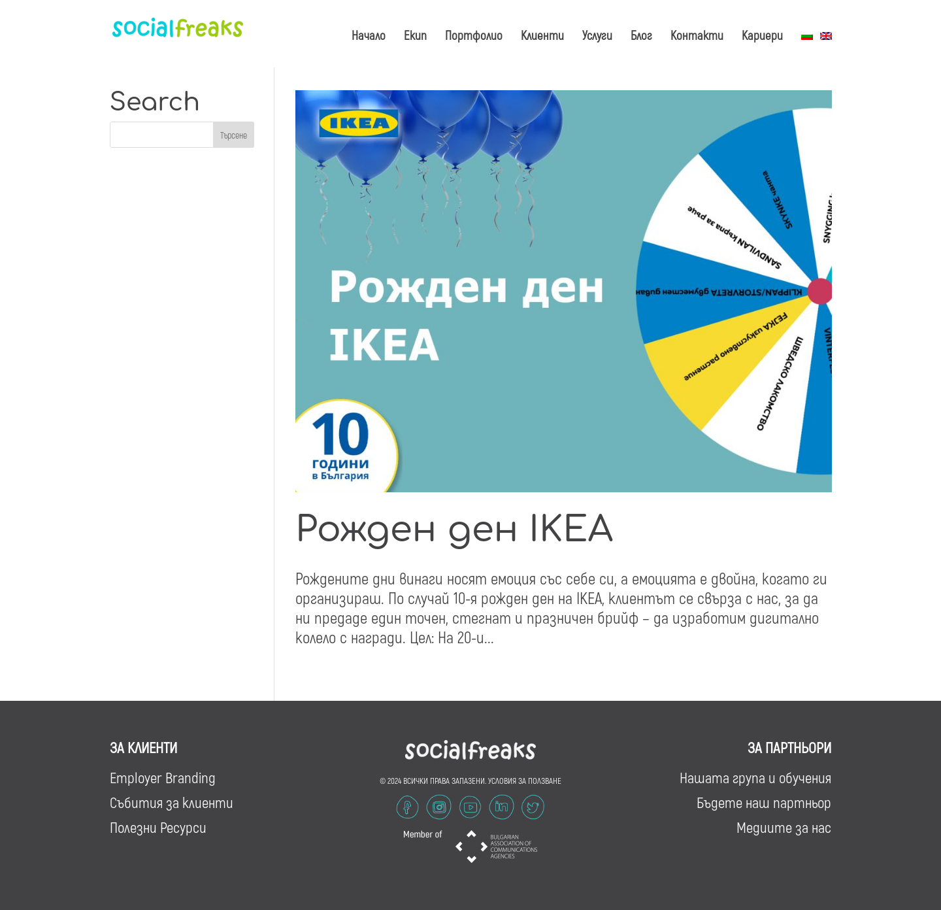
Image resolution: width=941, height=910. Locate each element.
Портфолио (474, 34)
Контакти (696, 34)
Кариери (762, 34)
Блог (641, 34)
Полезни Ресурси (158, 827)
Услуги (597, 34)
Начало (369, 34)
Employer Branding (163, 777)
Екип (415, 34)
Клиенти (542, 34)
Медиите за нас (783, 827)
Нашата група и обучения (755, 777)
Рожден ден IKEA (454, 530)
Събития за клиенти (171, 802)
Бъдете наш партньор (764, 802)
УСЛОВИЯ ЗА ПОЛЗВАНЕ (524, 780)
